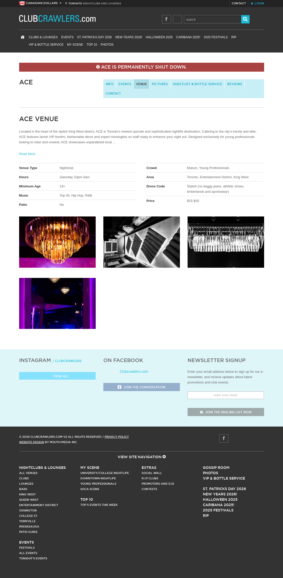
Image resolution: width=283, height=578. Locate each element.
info (110, 84)
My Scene (75, 44)
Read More (27, 154)
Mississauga (29, 526)
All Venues (28, 472)
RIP (233, 37)
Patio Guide (28, 531)
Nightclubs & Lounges (42, 468)
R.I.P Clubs (150, 478)
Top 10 (92, 44)
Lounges (26, 483)
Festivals (27, 547)
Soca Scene (89, 489)
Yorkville (27, 521)
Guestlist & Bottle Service (197, 84)
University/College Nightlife (104, 472)
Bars (23, 489)
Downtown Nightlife (98, 478)
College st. (28, 515)
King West (27, 494)
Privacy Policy (117, 436)
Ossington (28, 510)
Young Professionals (98, 483)
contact (113, 93)
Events (67, 37)
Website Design (31, 442)
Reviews (234, 84)
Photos (107, 44)
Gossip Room (216, 468)
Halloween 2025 (159, 37)
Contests (149, 489)
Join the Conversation (141, 387)
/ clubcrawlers (67, 361)
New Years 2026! (128, 37)
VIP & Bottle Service (46, 44)
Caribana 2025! (188, 37)
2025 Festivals (216, 37)
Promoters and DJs (158, 483)
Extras (149, 468)
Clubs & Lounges (43, 37)
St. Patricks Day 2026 (94, 37)
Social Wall (152, 472)
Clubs (24, 478)
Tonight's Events (33, 558)
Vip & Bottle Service (224, 478)
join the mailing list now (226, 412)
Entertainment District (38, 505)
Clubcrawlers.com (134, 371)
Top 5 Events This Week (99, 504)
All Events (28, 553)
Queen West (29, 499)
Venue (141, 84)
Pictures (160, 84)
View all (57, 376)
